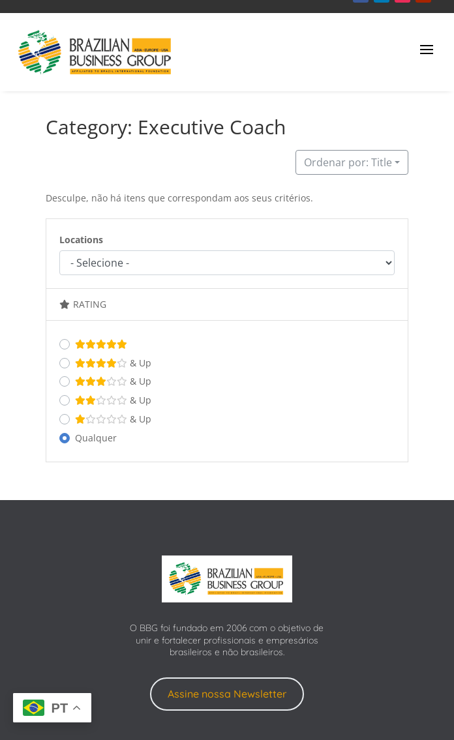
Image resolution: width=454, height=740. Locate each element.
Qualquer (96, 438)
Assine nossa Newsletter (227, 693)
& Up (113, 363)
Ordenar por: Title (348, 162)
